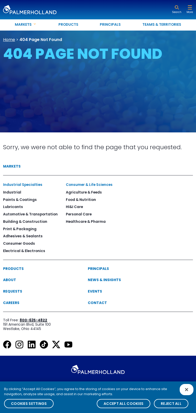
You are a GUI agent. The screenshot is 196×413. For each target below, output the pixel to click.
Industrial (12, 192)
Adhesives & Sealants (23, 236)
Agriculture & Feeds (84, 192)
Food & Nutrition (81, 199)
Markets (12, 166)
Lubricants (13, 206)
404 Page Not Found (40, 40)
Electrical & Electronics (24, 250)
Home (9, 40)
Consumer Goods (19, 243)
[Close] (186, 392)
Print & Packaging (19, 228)
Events (95, 291)
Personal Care (79, 214)
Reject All (171, 406)
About (9, 279)
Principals (110, 24)
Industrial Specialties (22, 184)
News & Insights (104, 279)
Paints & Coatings (20, 199)
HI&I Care (74, 206)
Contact (97, 302)
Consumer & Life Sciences (89, 184)
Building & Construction (25, 221)
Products (68, 24)
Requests (12, 291)
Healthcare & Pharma (86, 221)
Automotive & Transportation (30, 214)
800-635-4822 (33, 320)
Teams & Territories (161, 24)
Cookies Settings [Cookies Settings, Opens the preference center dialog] (29, 406)
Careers (11, 302)
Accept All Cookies (123, 406)
